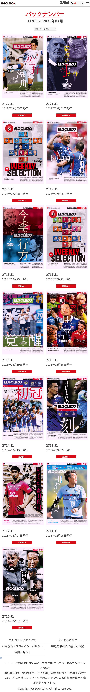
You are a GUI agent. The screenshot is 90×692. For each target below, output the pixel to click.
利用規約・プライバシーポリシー (22, 646)
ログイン (67, 2)
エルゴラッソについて (22, 640)
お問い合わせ (22, 652)
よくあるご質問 (67, 640)
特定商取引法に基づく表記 (67, 646)
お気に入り (64, 2)
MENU (87, 2)
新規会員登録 (61, 2)
